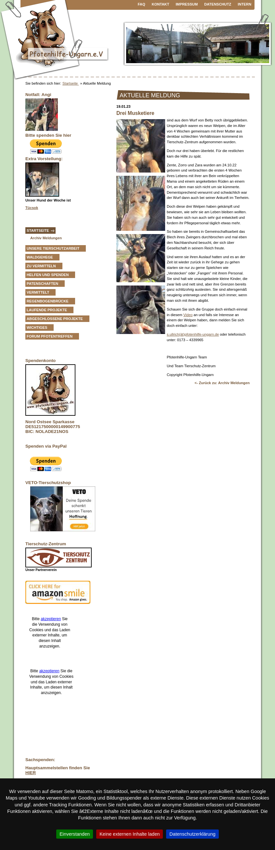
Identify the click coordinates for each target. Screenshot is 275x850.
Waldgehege (40, 257)
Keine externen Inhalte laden (129, 834)
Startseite (70, 83)
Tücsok (31, 208)
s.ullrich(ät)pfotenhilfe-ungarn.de (193, 334)
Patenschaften (42, 284)
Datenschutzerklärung (192, 834)
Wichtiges (37, 327)
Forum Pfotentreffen (49, 336)
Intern (244, 4)
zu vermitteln (41, 266)
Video (187, 315)
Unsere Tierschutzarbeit (53, 248)
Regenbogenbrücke (48, 301)
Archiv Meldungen (46, 238)
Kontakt (160, 4)
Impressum (187, 4)
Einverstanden (74, 834)
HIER (30, 772)
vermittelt (38, 292)
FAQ (141, 4)
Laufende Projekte (47, 310)
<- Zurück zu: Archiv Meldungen (222, 383)
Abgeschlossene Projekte (55, 319)
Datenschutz (217, 4)
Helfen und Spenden (48, 275)
